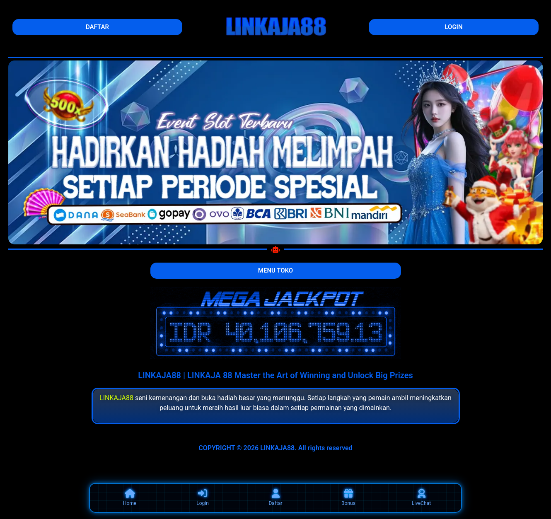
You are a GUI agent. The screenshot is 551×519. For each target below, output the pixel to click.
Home (129, 497)
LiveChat (421, 497)
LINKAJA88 (116, 398)
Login (202, 497)
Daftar (275, 497)
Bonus (348, 497)
